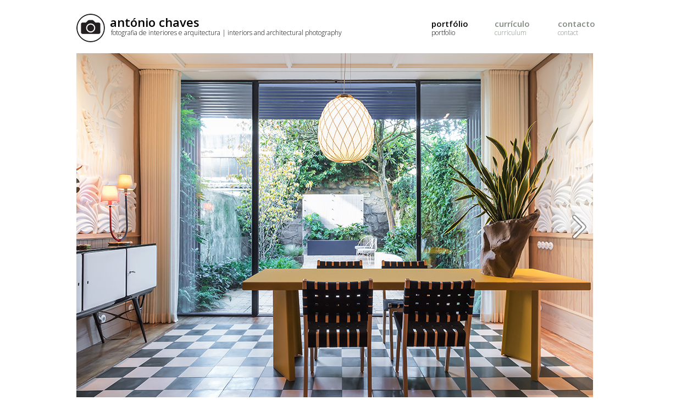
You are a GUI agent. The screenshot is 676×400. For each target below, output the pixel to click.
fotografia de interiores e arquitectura (226, 32)
